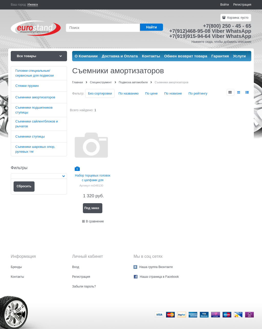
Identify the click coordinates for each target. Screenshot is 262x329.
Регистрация (242, 4)
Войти (224, 4)
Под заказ (91, 208)
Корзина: (237, 17)
